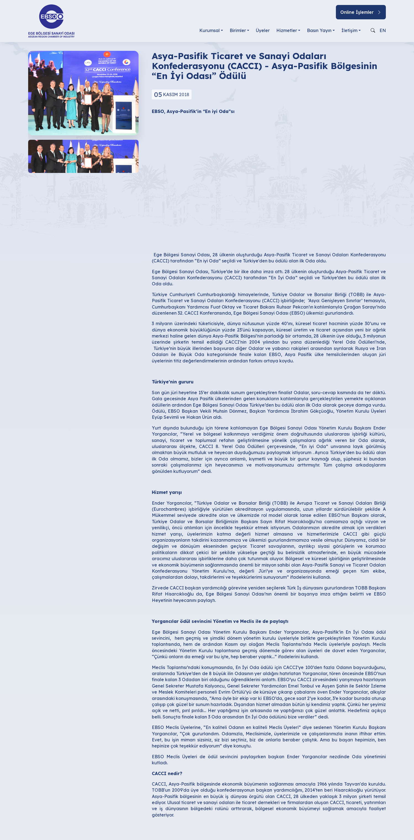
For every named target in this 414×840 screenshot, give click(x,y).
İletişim (349, 30)
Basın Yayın (319, 30)
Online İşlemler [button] (360, 12)
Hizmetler (286, 30)
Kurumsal (209, 30)
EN (383, 30)
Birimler (238, 30)
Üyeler (263, 30)
